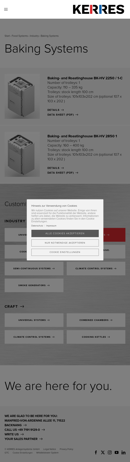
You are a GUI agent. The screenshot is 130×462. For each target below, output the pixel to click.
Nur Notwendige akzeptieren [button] (65, 243)
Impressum (51, 225)
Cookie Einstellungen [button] (65, 252)
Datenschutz (37, 225)
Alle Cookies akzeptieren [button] (65, 233)
